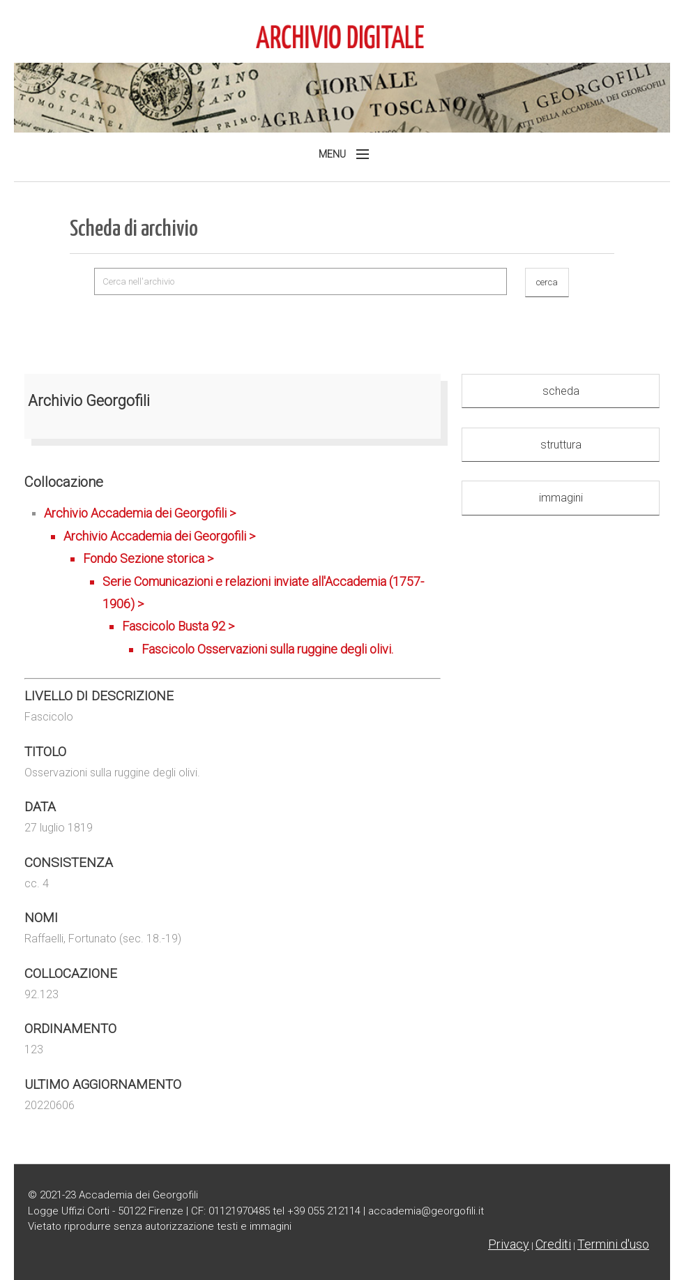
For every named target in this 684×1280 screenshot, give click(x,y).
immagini (561, 497)
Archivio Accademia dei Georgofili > (242, 583)
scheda (560, 391)
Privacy (508, 1244)
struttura (561, 444)
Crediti (553, 1244)
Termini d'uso (613, 1244)
